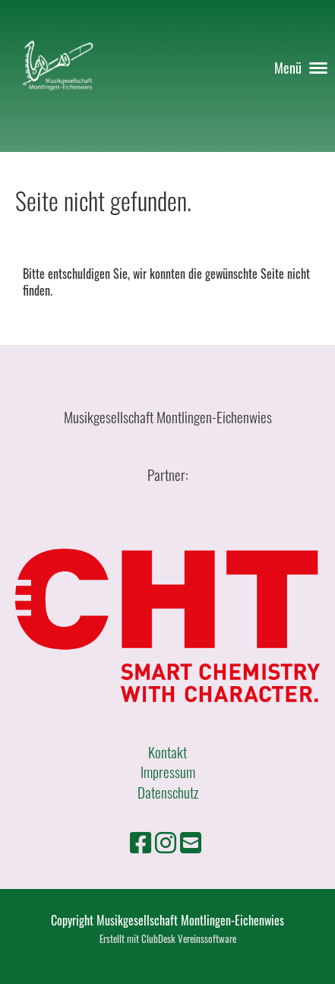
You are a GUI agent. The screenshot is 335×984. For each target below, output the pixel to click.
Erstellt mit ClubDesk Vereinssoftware (168, 939)
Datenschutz (167, 791)
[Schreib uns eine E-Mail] (190, 841)
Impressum (168, 771)
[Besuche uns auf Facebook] (140, 841)
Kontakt (167, 751)
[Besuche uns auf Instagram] (165, 841)
